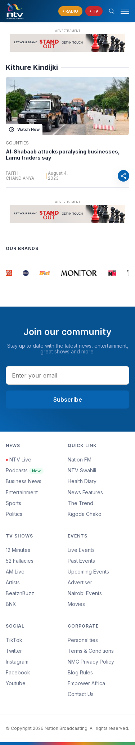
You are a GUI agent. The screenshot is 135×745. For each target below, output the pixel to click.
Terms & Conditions (91, 651)
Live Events (81, 550)
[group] (8, 273)
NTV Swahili (82, 470)
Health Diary (82, 481)
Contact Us (81, 694)
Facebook (18, 672)
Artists (13, 582)
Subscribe (67, 399)
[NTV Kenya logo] (15, 11)
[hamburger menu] (125, 11)
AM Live (15, 571)
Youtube (16, 683)
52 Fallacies (19, 561)
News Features (85, 492)
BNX (11, 604)
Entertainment (22, 492)
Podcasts (25, 470)
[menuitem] (99, 593)
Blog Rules (80, 672)
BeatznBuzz (20, 593)
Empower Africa (86, 683)
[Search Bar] (111, 11)
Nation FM (79, 459)
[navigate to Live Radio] (70, 11)
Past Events (81, 561)
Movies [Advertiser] (76, 604)
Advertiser (80, 582)
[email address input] (67, 375)
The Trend (80, 503)
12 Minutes (18, 550)
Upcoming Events (88, 571)
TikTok (14, 640)
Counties (17, 143)
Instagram (17, 662)
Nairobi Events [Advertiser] (85, 593)
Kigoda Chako (85, 514)
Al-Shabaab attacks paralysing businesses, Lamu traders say (63, 154)
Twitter (14, 651)
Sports (13, 503)
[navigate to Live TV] (94, 11)
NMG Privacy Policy (91, 662)
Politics (14, 514)
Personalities (83, 640)
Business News (23, 481)
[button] (122, 11)
